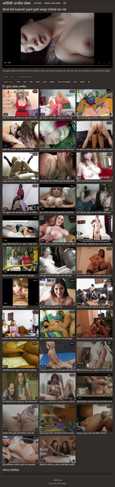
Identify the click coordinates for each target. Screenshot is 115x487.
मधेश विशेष (37, 3)
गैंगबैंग (31, 82)
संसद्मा (75, 82)
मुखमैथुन (52, 82)
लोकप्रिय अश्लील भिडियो (52, 3)
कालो (24, 82)
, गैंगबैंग (18, 82)
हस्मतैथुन (82, 82)
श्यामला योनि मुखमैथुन (64, 82)
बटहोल (38, 82)
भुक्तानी (45, 82)
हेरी (89, 82)
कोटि (64, 3)
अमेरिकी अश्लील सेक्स (16, 3)
